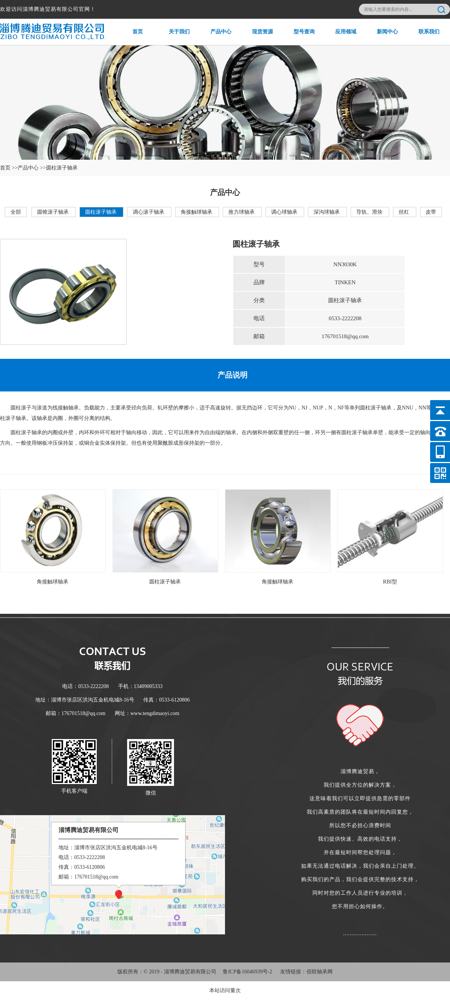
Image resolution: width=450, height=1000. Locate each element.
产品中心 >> (32, 168)
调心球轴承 (285, 212)
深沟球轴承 (327, 212)
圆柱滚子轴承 (101, 212)
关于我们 (174, 37)
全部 (15, 212)
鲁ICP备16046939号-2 (247, 972)
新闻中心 (382, 37)
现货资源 (257, 37)
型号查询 (299, 37)
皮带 (431, 212)
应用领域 (340, 37)
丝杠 (405, 212)
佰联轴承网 (319, 972)
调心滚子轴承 (149, 212)
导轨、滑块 (370, 212)
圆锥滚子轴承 (53, 212)
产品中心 (215, 37)
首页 (130, 37)
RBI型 (390, 582)
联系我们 (424, 37)
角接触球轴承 (197, 212)
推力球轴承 (242, 212)
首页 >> (9, 168)
